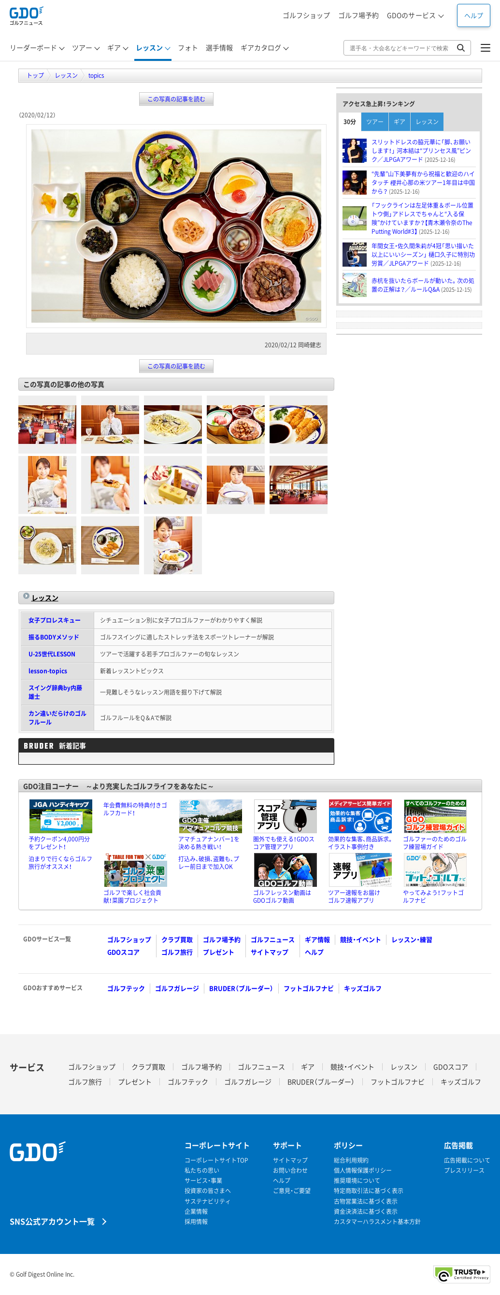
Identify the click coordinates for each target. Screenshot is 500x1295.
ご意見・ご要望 (292, 1191)
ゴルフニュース (273, 939)
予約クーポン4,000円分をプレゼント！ (59, 843)
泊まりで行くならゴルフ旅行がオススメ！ (60, 862)
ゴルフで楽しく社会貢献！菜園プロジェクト (132, 896)
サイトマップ (269, 951)
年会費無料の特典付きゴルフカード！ (135, 809)
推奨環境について (357, 1181)
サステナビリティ (208, 1201)
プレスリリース (464, 1170)
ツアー (375, 121)
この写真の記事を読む (176, 99)
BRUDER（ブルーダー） (241, 988)
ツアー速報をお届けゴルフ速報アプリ (354, 896)
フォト (188, 47)
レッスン (44, 597)
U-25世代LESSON (52, 654)
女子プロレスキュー (55, 620)
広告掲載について (467, 1160)
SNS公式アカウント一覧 (52, 1221)
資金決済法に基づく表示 (366, 1212)
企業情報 (196, 1212)
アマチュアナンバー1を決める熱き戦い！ (209, 843)
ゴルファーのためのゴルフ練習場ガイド (435, 843)
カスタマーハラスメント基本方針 (377, 1222)
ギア (399, 121)
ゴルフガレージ (177, 988)
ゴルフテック (126, 988)
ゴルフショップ (306, 15)
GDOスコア (123, 951)
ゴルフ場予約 (358, 15)
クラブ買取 (177, 939)
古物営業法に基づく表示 (366, 1201)
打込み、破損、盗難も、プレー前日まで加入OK (208, 862)
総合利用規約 (351, 1160)
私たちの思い (202, 1170)
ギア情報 (317, 939)
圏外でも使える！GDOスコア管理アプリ (283, 843)
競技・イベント (360, 939)
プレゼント (218, 951)
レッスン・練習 (411, 939)
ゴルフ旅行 (177, 951)
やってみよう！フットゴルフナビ (433, 896)
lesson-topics (48, 671)
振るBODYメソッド (54, 637)
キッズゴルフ (363, 988)
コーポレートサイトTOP (216, 1160)
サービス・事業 (203, 1181)
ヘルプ (473, 15)
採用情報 (196, 1222)
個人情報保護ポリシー (363, 1170)
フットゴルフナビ (309, 988)
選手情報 (219, 47)
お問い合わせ (290, 1170)
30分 (349, 121)
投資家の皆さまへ (208, 1191)
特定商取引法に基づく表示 (368, 1191)
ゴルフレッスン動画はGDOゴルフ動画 (282, 896)
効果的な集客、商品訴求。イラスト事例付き (360, 843)
